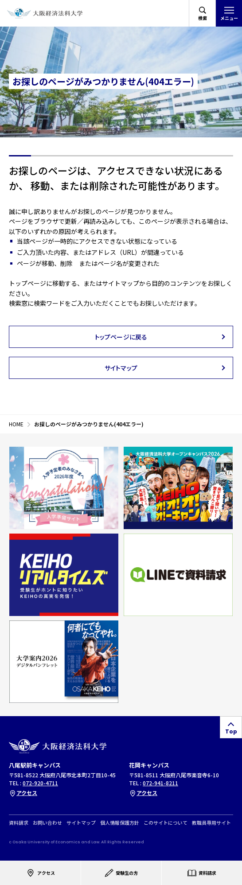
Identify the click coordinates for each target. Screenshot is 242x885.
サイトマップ (81, 822)
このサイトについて (165, 822)
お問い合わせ (47, 822)
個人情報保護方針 (119, 822)
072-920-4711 (40, 783)
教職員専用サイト (211, 822)
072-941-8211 (160, 783)
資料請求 (18, 822)
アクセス (23, 792)
